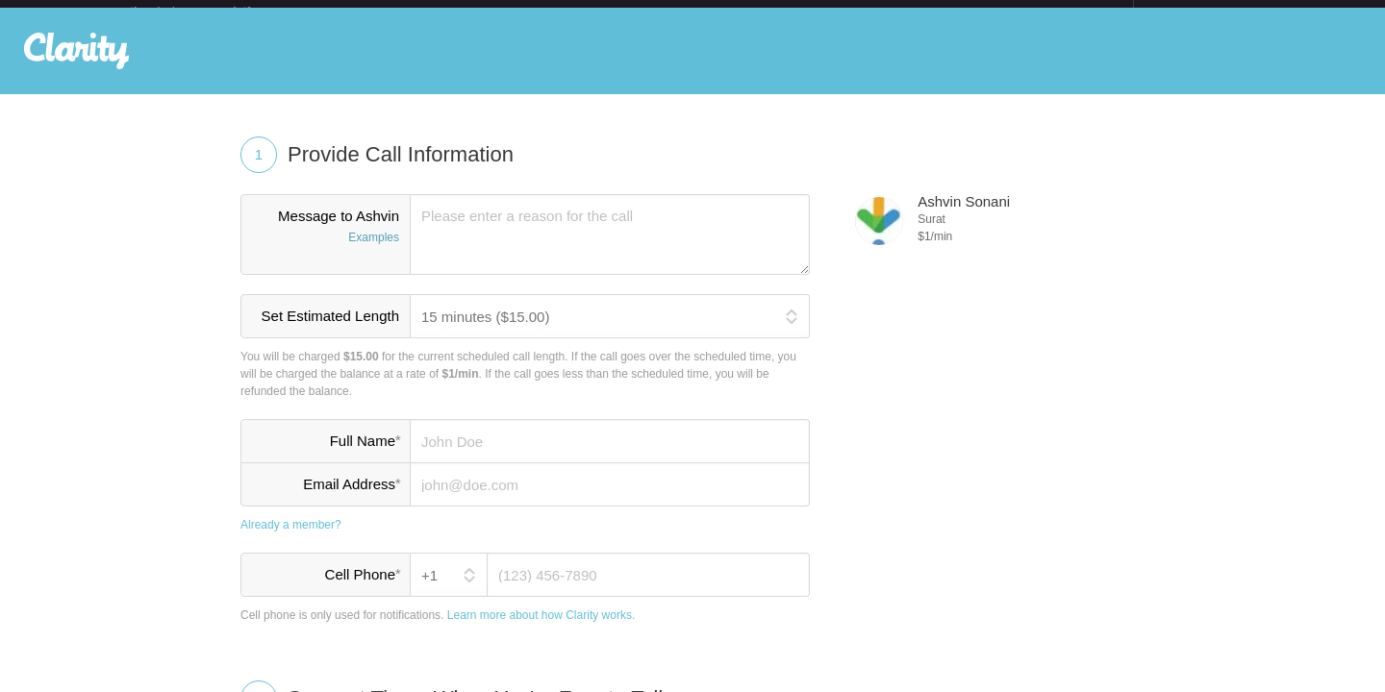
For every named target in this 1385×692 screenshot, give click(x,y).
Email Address (351, 498)
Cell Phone (362, 589)
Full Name (365, 455)
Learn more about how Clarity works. (541, 630)
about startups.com (1201, 12)
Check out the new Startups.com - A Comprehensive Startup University (924, 12)
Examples (373, 253)
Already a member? (290, 540)
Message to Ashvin (325, 243)
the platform (210, 11)
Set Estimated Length (330, 331)
